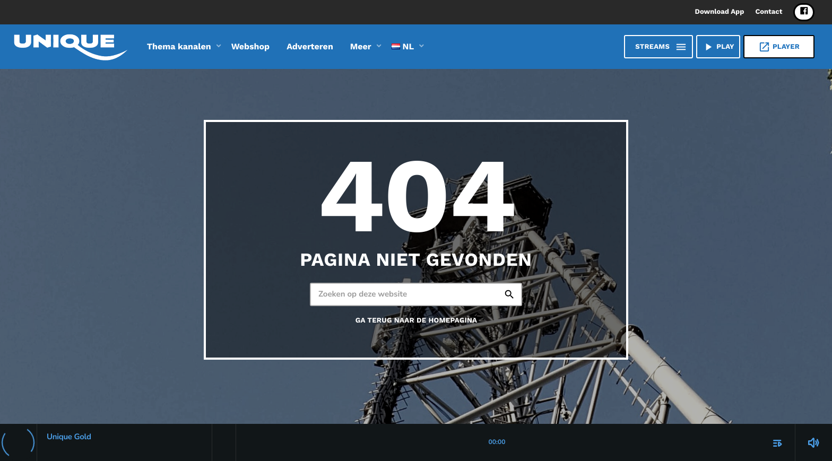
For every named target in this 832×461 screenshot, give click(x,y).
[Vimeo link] (71, 46)
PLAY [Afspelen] (718, 47)
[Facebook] (803, 12)
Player (779, 47)
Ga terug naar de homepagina (417, 321)
